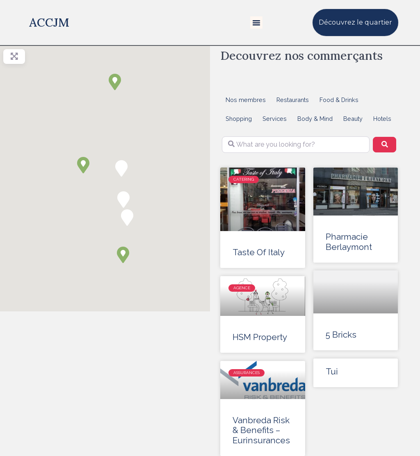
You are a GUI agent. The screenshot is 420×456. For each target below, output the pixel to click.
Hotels (382, 118)
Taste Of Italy (259, 252)
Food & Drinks (339, 99)
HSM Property (260, 337)
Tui (332, 372)
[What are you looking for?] (296, 144)
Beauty (353, 118)
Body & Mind (315, 118)
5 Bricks (341, 335)
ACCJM (49, 22)
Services (274, 118)
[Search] (384, 144)
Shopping (239, 118)
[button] (256, 22)
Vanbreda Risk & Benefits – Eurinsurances (261, 430)
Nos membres (246, 99)
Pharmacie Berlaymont (349, 242)
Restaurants (292, 99)
